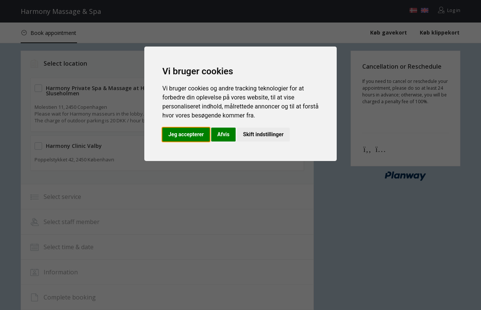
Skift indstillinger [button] (263, 134)
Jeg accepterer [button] (186, 134)
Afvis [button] (223, 134)
